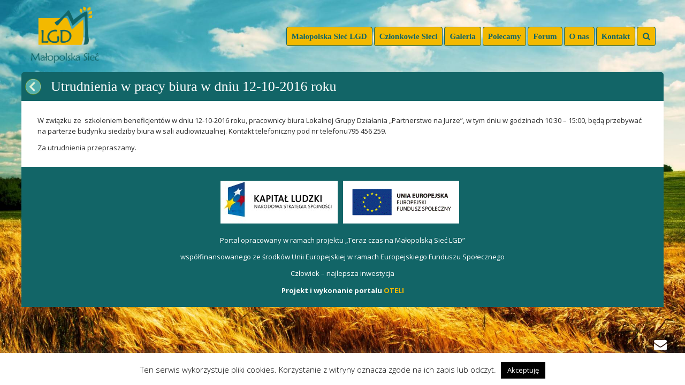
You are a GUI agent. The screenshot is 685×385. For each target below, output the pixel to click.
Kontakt (616, 36)
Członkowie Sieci (408, 36)
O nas (579, 36)
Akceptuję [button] (523, 370)
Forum (545, 36)
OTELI (394, 290)
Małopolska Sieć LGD (329, 36)
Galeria (462, 36)
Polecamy (504, 36)
